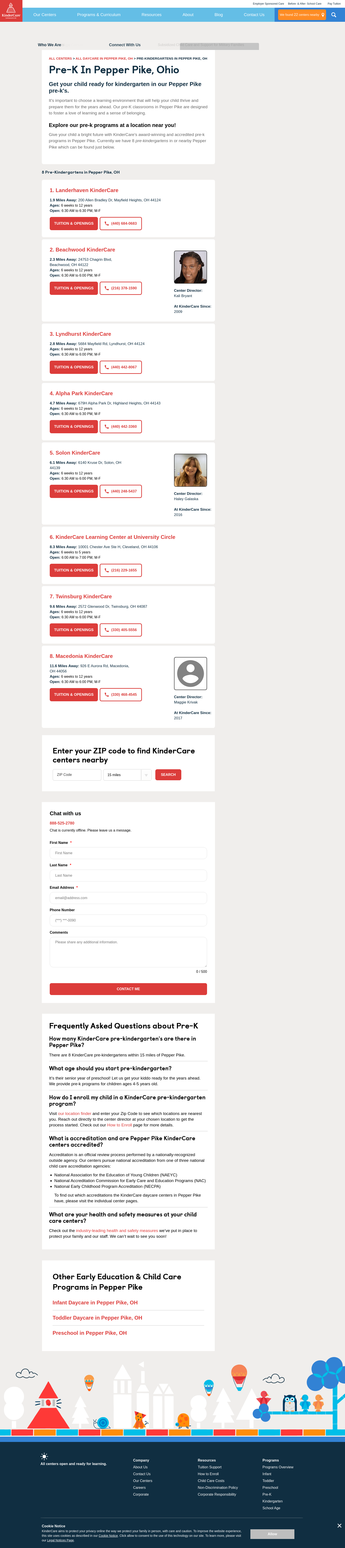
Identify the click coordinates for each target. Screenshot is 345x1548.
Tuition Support (210, 1467)
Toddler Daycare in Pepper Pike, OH (97, 1318)
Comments (59, 932)
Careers (139, 1487)
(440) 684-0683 (121, 223)
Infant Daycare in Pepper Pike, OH (95, 1303)
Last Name (128, 872)
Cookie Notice (108, 1535)
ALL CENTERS (60, 58)
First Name (128, 850)
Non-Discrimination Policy (218, 1487)
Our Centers (44, 14)
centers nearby (299, 14)
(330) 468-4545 (121, 694)
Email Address (128, 895)
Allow (272, 1534)
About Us (140, 1467)
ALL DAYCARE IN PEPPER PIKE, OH (104, 58)
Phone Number (128, 917)
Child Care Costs (211, 1481)
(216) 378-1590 (121, 288)
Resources (152, 14)
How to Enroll (119, 1125)
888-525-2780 (62, 823)
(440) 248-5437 (121, 491)
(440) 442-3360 (121, 426)
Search (168, 775)
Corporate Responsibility (217, 1494)
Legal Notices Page (60, 1540)
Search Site (333, 16)
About (188, 14)
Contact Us (254, 14)
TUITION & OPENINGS (74, 223)
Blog (219, 14)
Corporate (141, 1494)
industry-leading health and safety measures (117, 1230)
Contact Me (128, 989)
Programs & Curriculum (99, 14)
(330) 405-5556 (121, 630)
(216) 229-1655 (121, 570)
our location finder (74, 1113)
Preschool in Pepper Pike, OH (90, 1333)
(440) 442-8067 (121, 367)
